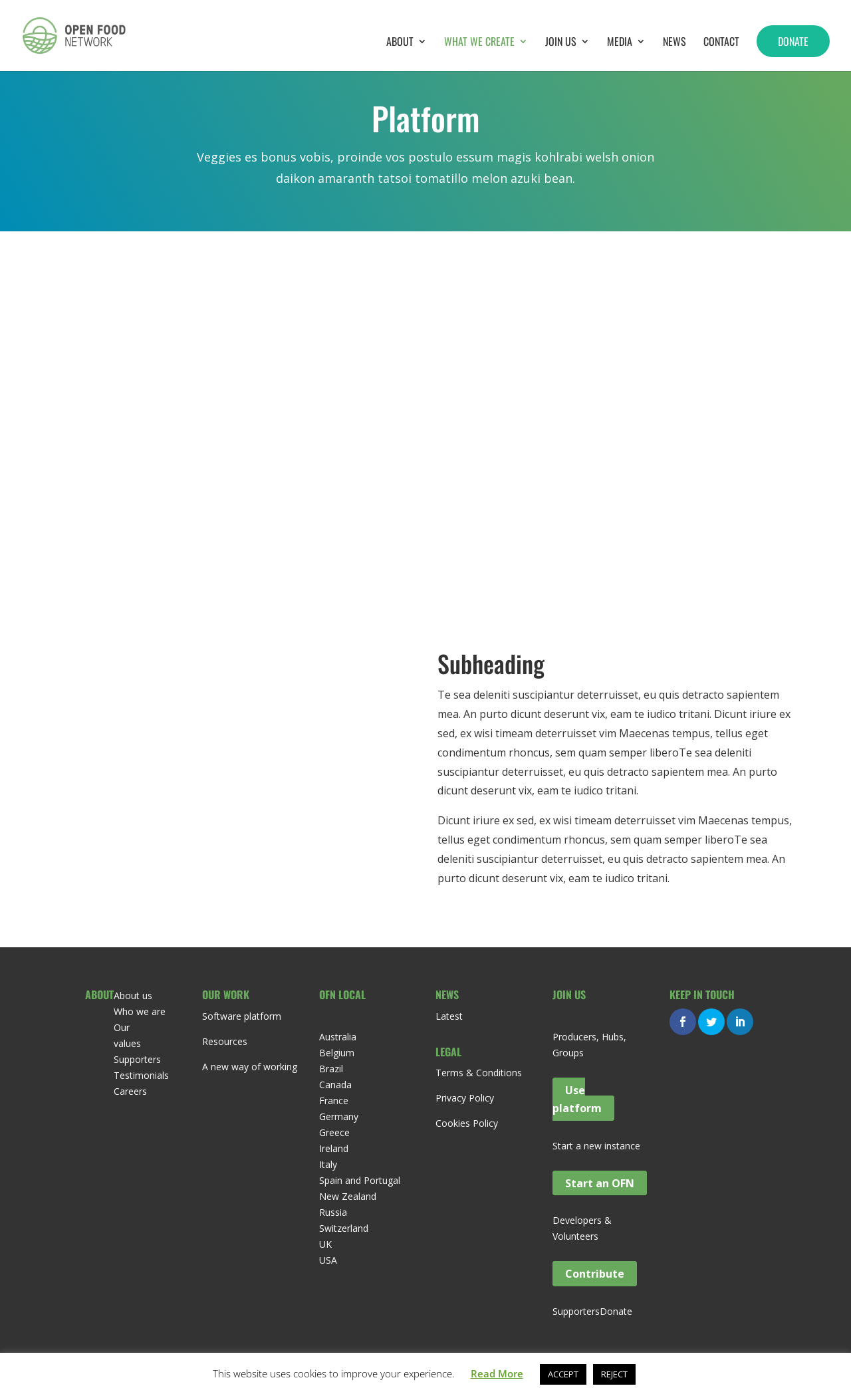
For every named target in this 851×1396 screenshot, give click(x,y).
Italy (328, 1164)
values (127, 1043)
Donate (793, 41)
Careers (130, 1091)
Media (619, 43)
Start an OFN (599, 1182)
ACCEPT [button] (563, 1374)
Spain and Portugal (359, 1180)
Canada (335, 1084)
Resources (224, 1041)
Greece (334, 1132)
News (674, 43)
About (400, 43)
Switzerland (343, 1228)
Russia (333, 1212)
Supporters (137, 1059)
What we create (479, 43)
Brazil (331, 1068)
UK (325, 1244)
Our (122, 1027)
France (333, 1100)
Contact (721, 43)
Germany (338, 1116)
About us (133, 995)
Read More (497, 1373)
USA (328, 1260)
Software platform (241, 1016)
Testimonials (141, 1075)
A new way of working (249, 1066)
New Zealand (347, 1196)
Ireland (333, 1148)
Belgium (336, 1052)
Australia (337, 1036)
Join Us (560, 43)
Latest (449, 1016)
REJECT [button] (614, 1374)
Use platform (577, 1099)
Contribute (594, 1273)
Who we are (140, 1011)
